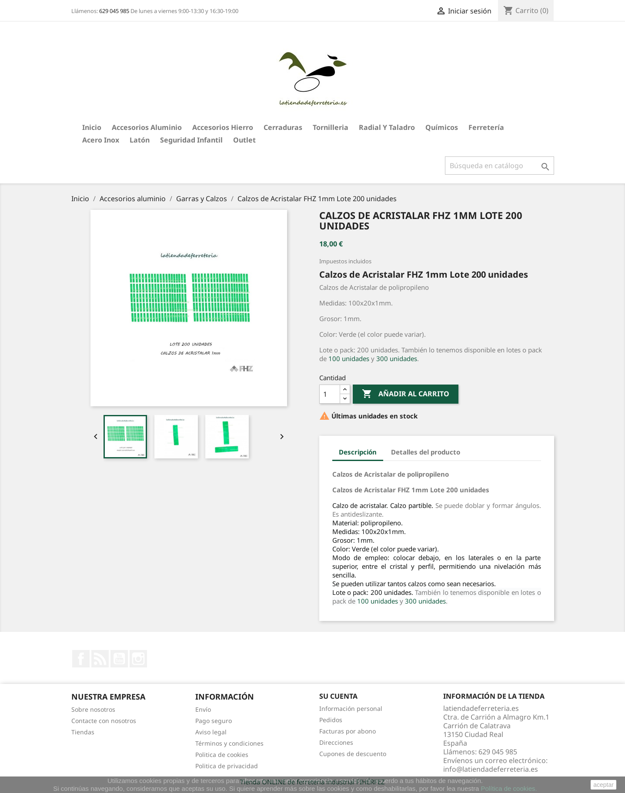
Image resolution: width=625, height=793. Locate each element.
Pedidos (330, 720)
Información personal (350, 708)
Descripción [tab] (358, 452)
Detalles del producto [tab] (425, 452)
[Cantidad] (329, 394)
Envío (203, 709)
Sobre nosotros (93, 709)
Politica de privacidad (226, 766)
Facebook (81, 658)
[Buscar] (499, 165)
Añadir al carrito (405, 394)
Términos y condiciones (229, 743)
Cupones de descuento (352, 754)
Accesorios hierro (222, 127)
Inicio (91, 127)
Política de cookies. (509, 788)
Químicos (441, 127)
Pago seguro (213, 721)
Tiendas (82, 732)
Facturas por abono (347, 731)
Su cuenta (338, 696)
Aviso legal (211, 732)
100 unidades (348, 358)
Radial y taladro (387, 127)
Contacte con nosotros (103, 721)
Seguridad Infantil (191, 140)
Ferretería (486, 127)
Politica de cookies (221, 754)
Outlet (244, 140)
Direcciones (336, 742)
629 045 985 (114, 11)
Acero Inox (100, 140)
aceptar (603, 784)
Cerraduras (283, 127)
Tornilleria (330, 127)
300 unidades (396, 358)
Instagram (138, 658)
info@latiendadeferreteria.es (490, 769)
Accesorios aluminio (147, 127)
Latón (140, 140)
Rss (100, 658)
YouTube (119, 658)
